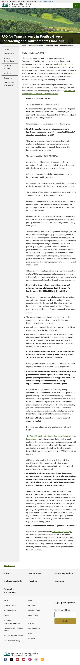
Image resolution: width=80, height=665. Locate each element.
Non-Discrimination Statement (14, 635)
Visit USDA (7, 620)
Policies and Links (10, 605)
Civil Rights (32, 605)
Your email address (62, 610)
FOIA (30, 600)
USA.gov (31, 623)
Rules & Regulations (35, 46)
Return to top (9, 565)
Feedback (31, 638)
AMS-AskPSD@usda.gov (62, 531)
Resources (59, 581)
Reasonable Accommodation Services (14, 629)
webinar (70, 73)
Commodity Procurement (10, 591)
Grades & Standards (13, 581)
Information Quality (35, 610)
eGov (30, 633)
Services (33, 581)
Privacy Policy (33, 615)
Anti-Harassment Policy (12, 641)
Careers (6, 615)
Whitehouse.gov (34, 628)
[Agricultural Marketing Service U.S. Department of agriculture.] (21, 654)
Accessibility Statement (12, 623)
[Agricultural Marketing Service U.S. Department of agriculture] (19, 5)
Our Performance (10, 610)
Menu (76, 5)
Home (24, 46)
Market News (35, 573)
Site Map (6, 600)
